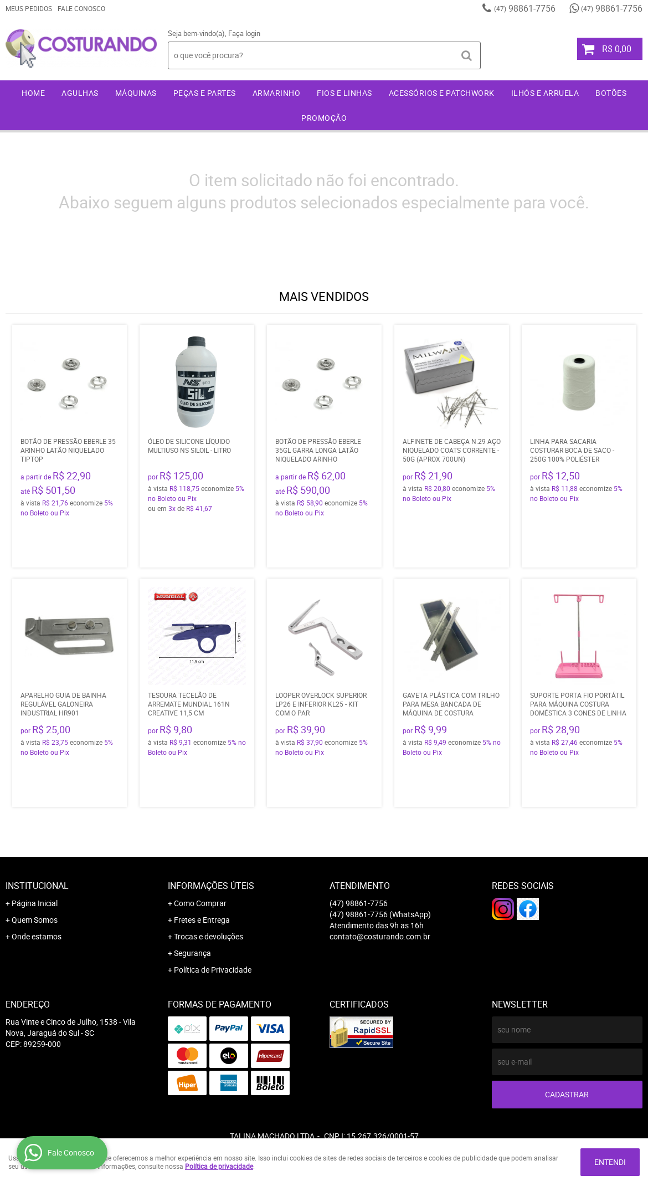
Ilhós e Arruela (545, 93)
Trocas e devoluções (208, 936)
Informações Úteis (211, 886)
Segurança (192, 953)
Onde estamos (36, 936)
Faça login (244, 33)
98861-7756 (525, 8)
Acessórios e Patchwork (442, 93)
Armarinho (277, 93)
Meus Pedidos (29, 8)
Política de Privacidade (212, 969)
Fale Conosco (81, 8)
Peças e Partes (204, 93)
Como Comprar (200, 903)
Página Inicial (35, 903)
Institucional (37, 886)
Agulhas (80, 93)
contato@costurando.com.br (380, 936)
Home (33, 93)
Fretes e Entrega (202, 919)
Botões (610, 93)
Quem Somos (35, 919)
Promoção (324, 118)
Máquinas (136, 93)
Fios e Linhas (344, 93)
